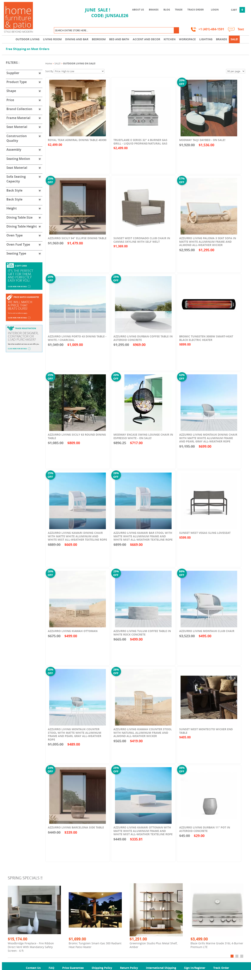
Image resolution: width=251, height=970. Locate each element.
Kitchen (170, 39)
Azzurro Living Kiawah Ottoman (72, 634)
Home (48, 63)
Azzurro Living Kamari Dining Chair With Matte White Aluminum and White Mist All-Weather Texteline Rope (77, 539)
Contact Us (33, 968)
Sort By (49, 71)
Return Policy (129, 968)
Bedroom (99, 39)
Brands (154, 9)
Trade (179, 9)
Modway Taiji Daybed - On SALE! (202, 143)
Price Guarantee (73, 968)
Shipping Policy (102, 968)
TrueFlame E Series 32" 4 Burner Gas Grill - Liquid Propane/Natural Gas (140, 144)
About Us (138, 9)
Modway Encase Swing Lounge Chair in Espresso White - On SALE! (143, 439)
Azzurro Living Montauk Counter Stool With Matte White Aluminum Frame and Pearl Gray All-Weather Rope (74, 737)
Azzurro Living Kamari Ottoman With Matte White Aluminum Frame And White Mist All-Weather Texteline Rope (143, 834)
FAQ (51, 968)
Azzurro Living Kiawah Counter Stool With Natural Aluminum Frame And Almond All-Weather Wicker (142, 735)
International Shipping (161, 968)
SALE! (234, 39)
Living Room (52, 39)
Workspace (187, 39)
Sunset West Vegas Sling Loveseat (205, 536)
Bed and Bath (119, 39)
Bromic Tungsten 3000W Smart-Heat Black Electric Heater (206, 341)
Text (241, 29)
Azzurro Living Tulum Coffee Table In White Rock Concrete (142, 635)
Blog (166, 9)
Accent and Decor (146, 39)
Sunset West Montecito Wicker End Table (206, 734)
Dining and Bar (76, 39)
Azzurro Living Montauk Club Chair (206, 634)
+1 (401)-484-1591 (211, 29)
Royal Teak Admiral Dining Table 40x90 (77, 143)
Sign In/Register (194, 968)
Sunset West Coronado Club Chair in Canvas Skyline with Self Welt (141, 243)
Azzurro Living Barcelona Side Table (76, 830)
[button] (176, 30)
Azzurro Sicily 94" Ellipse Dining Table (77, 241)
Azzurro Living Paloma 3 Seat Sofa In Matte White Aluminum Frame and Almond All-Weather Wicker (207, 244)
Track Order (195, 9)
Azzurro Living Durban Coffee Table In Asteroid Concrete (143, 341)
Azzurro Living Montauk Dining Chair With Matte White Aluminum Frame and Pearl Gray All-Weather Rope (208, 441)
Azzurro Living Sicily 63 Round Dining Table (77, 439)
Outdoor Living (27, 39)
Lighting (205, 39)
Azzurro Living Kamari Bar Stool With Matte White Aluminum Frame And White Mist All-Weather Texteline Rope (143, 539)
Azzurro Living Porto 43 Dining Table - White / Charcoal (77, 341)
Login (215, 9)
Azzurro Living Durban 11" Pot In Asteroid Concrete (204, 832)
